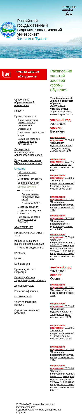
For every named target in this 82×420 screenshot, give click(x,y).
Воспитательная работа (30, 179)
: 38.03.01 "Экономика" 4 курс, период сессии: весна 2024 (62, 164)
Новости (19, 110)
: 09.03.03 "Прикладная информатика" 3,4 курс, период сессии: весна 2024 (62, 222)
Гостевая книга (23, 296)
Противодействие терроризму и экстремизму (30, 279)
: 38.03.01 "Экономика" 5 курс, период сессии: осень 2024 (62, 290)
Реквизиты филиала (26, 291)
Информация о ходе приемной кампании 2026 (29, 242)
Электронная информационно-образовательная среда (28, 152)
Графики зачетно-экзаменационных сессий (30, 197)
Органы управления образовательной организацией (28, 122)
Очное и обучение (28, 182)
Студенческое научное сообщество (29, 211)
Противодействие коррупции (24, 270)
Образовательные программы (27, 173)
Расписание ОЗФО (31, 203)
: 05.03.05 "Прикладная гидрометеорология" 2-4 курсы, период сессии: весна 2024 (62, 144)
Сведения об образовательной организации (24, 102)
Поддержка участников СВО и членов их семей (28, 162)
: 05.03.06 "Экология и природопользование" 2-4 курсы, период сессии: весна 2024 (62, 182)
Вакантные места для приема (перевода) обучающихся (29, 141)
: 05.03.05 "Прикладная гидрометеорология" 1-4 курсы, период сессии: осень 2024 (62, 310)
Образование (24, 129)
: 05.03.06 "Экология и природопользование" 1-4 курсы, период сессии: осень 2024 (62, 332)
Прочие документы (25, 116)
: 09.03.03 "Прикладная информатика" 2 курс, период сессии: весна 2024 (62, 203)
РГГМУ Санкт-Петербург (69, 8)
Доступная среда (24, 285)
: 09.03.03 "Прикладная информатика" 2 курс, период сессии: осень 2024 (62, 353)
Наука (17, 258)
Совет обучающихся (28, 207)
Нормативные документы (30, 247)
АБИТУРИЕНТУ (23, 227)
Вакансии (19, 253)
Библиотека (21, 263)
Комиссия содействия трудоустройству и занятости (29, 219)
